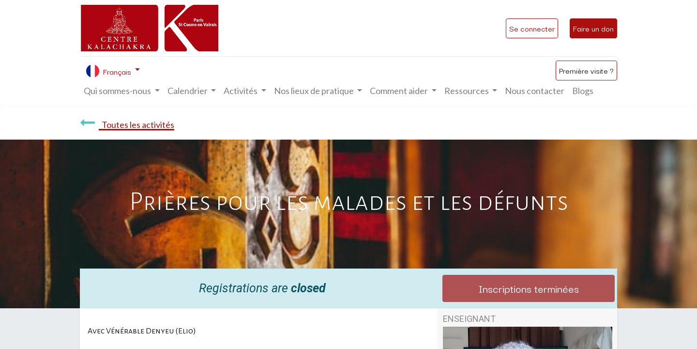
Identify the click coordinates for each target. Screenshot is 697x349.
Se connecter (532, 28)
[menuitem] (534, 90)
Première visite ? (586, 70)
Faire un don (593, 28)
